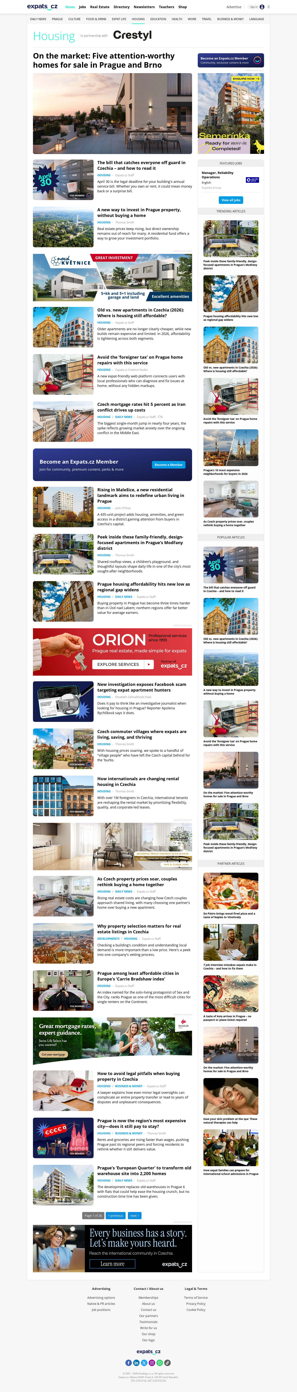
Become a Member (169, 465)
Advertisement (254, 70)
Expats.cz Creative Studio (131, 370)
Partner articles (231, 863)
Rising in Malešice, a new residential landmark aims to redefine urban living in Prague (140, 495)
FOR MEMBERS (80, 195)
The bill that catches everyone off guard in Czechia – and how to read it (141, 165)
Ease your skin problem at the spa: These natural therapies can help (230, 1120)
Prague (57, 19)
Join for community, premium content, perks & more (81, 469)
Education (158, 19)
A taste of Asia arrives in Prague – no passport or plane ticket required (227, 1018)
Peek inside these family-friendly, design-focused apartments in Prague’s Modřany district (140, 542)
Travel (207, 19)
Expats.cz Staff (124, 175)
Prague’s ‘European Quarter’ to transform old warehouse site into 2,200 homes (144, 1170)
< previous (115, 1216)
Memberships (148, 1298)
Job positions (101, 1310)
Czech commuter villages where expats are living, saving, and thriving (142, 734)
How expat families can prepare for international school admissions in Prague (230, 1172)
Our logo (148, 1340)
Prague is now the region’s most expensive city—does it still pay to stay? (141, 1123)
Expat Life (119, 19)
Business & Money (230, 19)
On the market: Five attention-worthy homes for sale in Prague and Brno (104, 60)
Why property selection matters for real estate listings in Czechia (139, 928)
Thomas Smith (124, 222)
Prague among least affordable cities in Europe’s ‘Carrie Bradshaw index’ (138, 976)
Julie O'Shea (123, 508)
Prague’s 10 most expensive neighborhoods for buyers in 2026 (225, 472)
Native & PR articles (101, 1304)
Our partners (148, 1316)
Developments (108, 939)
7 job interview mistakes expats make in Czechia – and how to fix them (229, 966)
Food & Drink (96, 19)
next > (134, 1216)
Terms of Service (196, 1298)
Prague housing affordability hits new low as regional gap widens (230, 318)
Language (256, 19)
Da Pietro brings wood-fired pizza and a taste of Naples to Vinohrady (229, 915)
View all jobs (231, 200)
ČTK (160, 417)
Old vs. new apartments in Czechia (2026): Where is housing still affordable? (140, 312)
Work (192, 19)
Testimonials (148, 1322)
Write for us (148, 1328)
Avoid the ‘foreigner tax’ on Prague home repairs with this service (140, 359)
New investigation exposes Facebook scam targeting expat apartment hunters (141, 687)
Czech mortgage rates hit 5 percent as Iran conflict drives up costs (141, 407)
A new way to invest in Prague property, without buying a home (139, 212)
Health (177, 19)
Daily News (38, 19)
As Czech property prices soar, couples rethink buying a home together (137, 881)
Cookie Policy (196, 1310)
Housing (138, 19)
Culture (74, 19)
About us (148, 1304)
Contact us (148, 1310)
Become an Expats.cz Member (79, 461)
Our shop (148, 1334)
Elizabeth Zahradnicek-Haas (133, 697)
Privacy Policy (196, 1304)
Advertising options (101, 1298)
